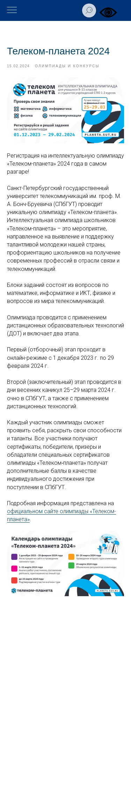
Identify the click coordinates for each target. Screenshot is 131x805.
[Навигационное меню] (12, 10)
